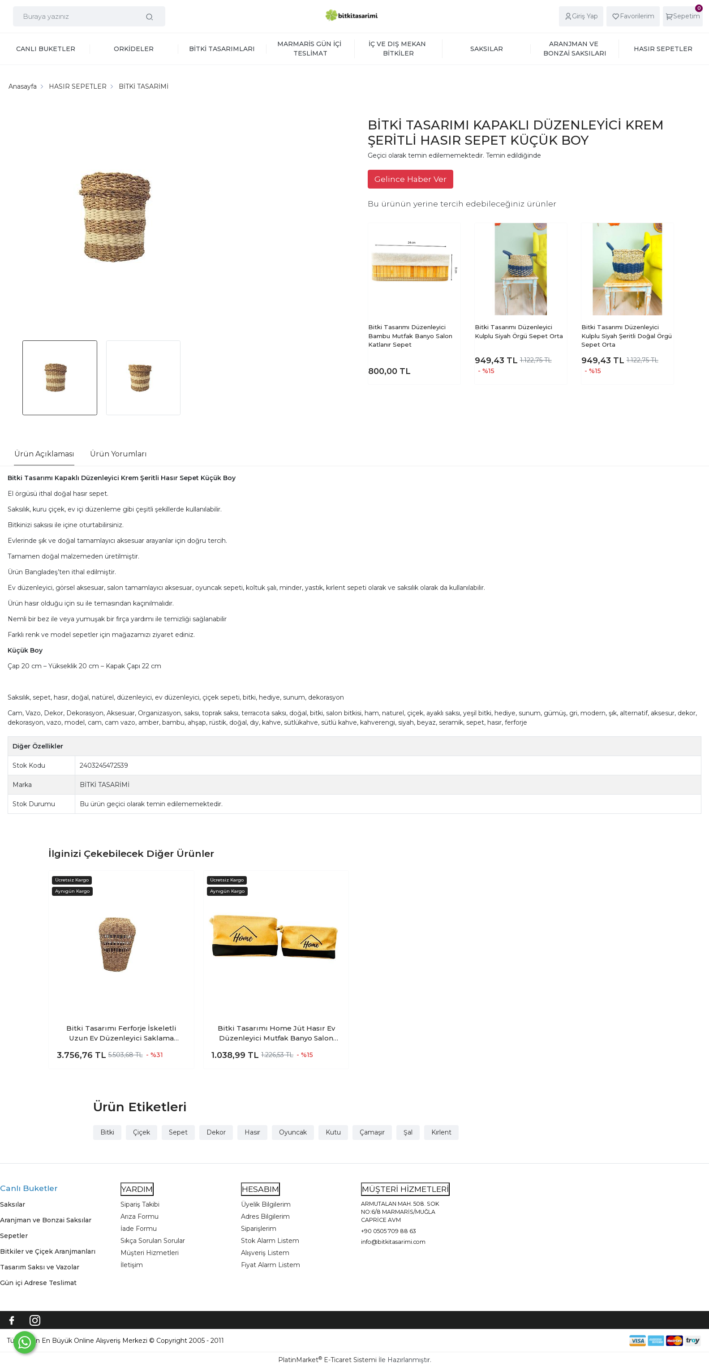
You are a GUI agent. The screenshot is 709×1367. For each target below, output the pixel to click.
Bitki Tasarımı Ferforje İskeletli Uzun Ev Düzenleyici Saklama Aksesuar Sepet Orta (121, 1034)
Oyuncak (293, 1132)
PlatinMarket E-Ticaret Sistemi (327, 1360)
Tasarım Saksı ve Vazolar (39, 1267)
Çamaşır (372, 1132)
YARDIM (137, 1189)
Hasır (252, 1132)
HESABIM (260, 1189)
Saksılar (12, 1204)
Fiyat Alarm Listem (270, 1265)
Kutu (333, 1132)
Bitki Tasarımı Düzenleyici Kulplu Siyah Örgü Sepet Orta (519, 331)
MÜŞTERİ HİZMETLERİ (405, 1189)
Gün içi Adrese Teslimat (38, 1283)
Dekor (216, 1132)
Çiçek (141, 1132)
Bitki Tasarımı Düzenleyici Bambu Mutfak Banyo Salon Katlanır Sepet (410, 335)
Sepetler (14, 1236)
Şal (408, 1132)
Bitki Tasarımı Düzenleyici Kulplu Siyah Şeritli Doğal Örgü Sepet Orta (626, 335)
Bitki (107, 1132)
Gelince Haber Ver (410, 179)
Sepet (178, 1132)
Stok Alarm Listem (270, 1241)
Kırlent (441, 1132)
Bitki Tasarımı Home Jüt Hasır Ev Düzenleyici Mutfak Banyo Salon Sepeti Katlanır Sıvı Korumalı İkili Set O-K (276, 1034)
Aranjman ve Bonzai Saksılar (45, 1220)
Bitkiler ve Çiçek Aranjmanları (47, 1251)
